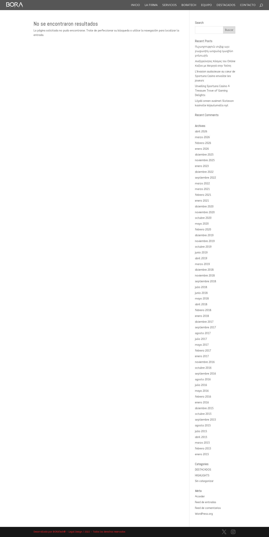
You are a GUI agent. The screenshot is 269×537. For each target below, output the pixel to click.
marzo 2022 (202, 183)
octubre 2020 (203, 218)
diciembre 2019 (204, 235)
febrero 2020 (203, 229)
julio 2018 (201, 287)
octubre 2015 (203, 414)
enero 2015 (202, 454)
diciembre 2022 (204, 172)
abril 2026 (201, 131)
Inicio (135, 5)
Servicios (169, 5)
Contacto (248, 5)
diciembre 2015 (204, 408)
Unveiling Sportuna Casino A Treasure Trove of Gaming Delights (212, 91)
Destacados (226, 5)
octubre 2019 (203, 246)
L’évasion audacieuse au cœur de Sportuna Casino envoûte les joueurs (215, 76)
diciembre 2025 (204, 154)
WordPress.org (204, 513)
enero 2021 (202, 200)
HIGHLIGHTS (202, 475)
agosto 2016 (203, 379)
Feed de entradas (205, 502)
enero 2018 (202, 316)
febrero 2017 (203, 350)
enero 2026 (202, 148)
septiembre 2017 (205, 327)
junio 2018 (201, 293)
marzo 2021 (202, 189)
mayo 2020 (202, 223)
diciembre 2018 (204, 269)
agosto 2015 (203, 425)
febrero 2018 (203, 310)
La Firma (151, 5)
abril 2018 (201, 304)
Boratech (188, 5)
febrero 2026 (203, 143)
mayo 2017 (202, 344)
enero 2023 (202, 166)
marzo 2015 (202, 442)
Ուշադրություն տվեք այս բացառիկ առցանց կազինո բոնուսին (214, 51)
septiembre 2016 (205, 373)
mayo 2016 (202, 391)
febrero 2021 (203, 195)
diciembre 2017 (204, 321)
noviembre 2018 (205, 275)
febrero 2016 (203, 396)
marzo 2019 (202, 264)
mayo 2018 (202, 298)
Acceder (200, 496)
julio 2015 (201, 431)
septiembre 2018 (205, 281)
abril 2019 (201, 258)
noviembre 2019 (205, 241)
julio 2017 (201, 339)
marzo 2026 (202, 137)
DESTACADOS (203, 469)
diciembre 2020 (204, 206)
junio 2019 (201, 252)
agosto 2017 (203, 333)
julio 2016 (201, 385)
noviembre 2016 (205, 362)
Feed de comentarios (208, 508)
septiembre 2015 (205, 419)
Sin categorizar (204, 481)
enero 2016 (202, 402)
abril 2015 (201, 437)
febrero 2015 (203, 448)
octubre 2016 (203, 367)
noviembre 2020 (205, 212)
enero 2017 (202, 356)
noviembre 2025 (205, 160)
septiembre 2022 (205, 177)
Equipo (206, 5)
